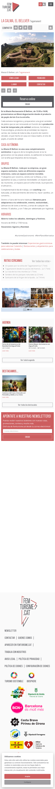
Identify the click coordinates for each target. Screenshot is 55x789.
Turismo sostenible (14, 677)
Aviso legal (10, 658)
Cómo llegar (14, 78)
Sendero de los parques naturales (19, 274)
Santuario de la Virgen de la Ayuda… (20, 277)
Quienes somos (25, 637)
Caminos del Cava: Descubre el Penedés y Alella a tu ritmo (13, 394)
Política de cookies (14, 666)
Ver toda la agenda (28, 360)
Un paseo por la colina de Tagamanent (22, 265)
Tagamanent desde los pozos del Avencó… (23, 268)
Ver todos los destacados (27, 405)
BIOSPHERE (31, 677)
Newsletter (10, 630)
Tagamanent (24, 72)
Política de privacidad (29, 658)
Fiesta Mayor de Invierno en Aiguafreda (39, 345)
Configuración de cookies (38, 666)
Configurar (27, 782)
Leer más (5, 351)
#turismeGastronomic (24, 235)
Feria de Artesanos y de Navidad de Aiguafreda (11, 345)
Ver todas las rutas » (41, 261)
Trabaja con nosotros (15, 651)
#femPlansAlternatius (44, 235)
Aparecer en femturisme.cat (18, 644)
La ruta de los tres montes (16, 271)
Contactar (41, 84)
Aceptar (27, 776)
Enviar (27, 104)
